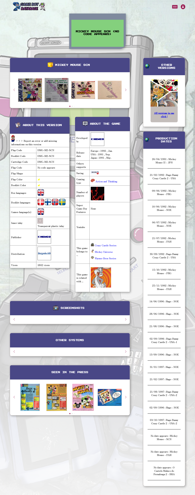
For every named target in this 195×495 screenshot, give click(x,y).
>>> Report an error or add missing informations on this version (34, 142)
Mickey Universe (102, 251)
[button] (125, 90)
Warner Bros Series (103, 258)
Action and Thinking (106, 181)
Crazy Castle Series (103, 245)
